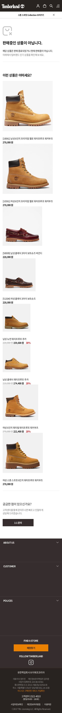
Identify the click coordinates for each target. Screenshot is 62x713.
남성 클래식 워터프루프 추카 (15, 379)
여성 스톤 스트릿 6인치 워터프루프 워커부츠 (23, 480)
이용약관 (47, 704)
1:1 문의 (18, 522)
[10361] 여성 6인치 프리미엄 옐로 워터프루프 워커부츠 (28, 201)
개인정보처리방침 (34, 704)
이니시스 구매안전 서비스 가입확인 (31, 690)
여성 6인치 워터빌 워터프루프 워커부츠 (20, 427)
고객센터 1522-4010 (31, 697)
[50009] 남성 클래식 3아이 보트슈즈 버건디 (22, 253)
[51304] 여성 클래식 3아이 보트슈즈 (19, 298)
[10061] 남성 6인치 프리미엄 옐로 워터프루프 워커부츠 (28, 138)
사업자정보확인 (17, 704)
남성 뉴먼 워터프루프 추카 (14, 339)
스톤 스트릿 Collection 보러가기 (31, 15)
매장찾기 (31, 647)
